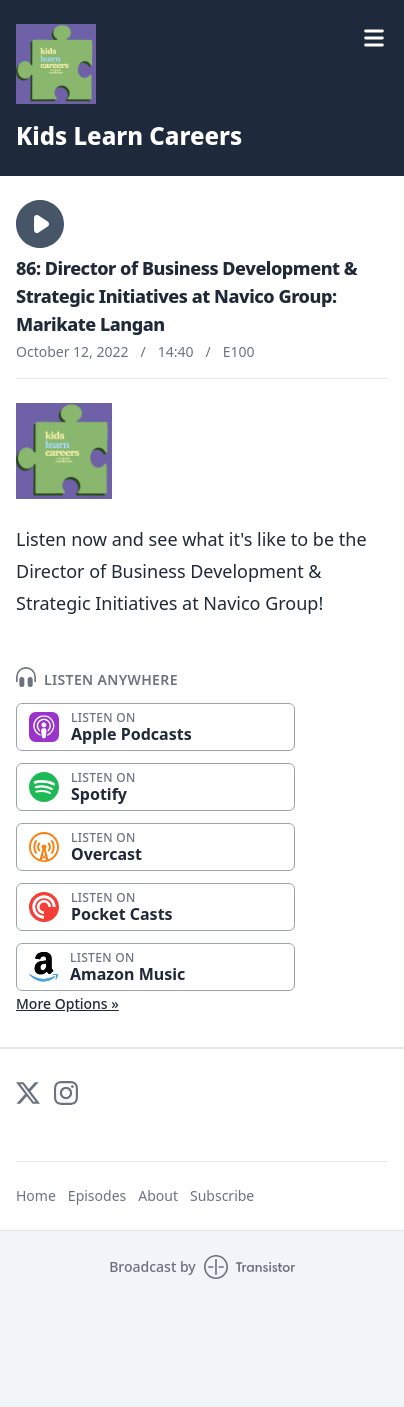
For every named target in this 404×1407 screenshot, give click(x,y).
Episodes (97, 1195)
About (158, 1195)
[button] (40, 224)
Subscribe (222, 1195)
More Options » (67, 1003)
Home (36, 1195)
